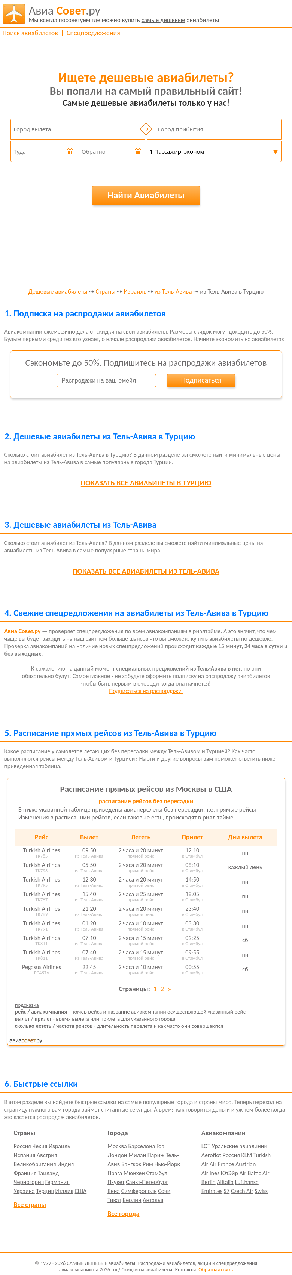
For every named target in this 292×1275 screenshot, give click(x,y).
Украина (24, 1191)
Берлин (132, 1200)
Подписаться (201, 380)
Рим (148, 1164)
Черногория (29, 1182)
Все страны (30, 1205)
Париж (156, 1155)
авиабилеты (124, 14)
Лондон (117, 1155)
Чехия (39, 1146)
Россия (22, 1146)
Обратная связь (215, 1269)
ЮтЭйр (229, 1173)
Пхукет (115, 1182)
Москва (117, 1146)
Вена (113, 1191)
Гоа (160, 1146)
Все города (123, 1214)
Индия (65, 1164)
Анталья (153, 1200)
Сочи (164, 1191)
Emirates (211, 1191)
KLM (246, 1155)
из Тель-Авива (173, 292)
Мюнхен (134, 1173)
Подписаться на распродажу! (146, 691)
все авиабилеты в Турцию (146, 483)
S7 (226, 1191)
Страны (106, 292)
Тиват (114, 1200)
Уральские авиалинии (239, 1146)
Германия (57, 1182)
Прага (114, 1173)
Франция (25, 1173)
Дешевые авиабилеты (58, 292)
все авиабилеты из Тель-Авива (146, 571)
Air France (222, 1164)
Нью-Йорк (167, 1164)
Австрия (47, 1155)
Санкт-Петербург (147, 1182)
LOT (205, 1146)
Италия (64, 1191)
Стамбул (157, 1173)
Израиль (135, 292)
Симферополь (139, 1191)
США (81, 1191)
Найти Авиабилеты (146, 195)
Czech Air (242, 1191)
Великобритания (35, 1164)
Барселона (141, 1146)
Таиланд (48, 1173)
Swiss (261, 1191)
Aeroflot (211, 1155)
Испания (25, 1155)
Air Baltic (250, 1173)
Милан (137, 1155)
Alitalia (225, 1182)
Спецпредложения (93, 33)
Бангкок (131, 1164)
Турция (45, 1191)
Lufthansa (246, 1182)
